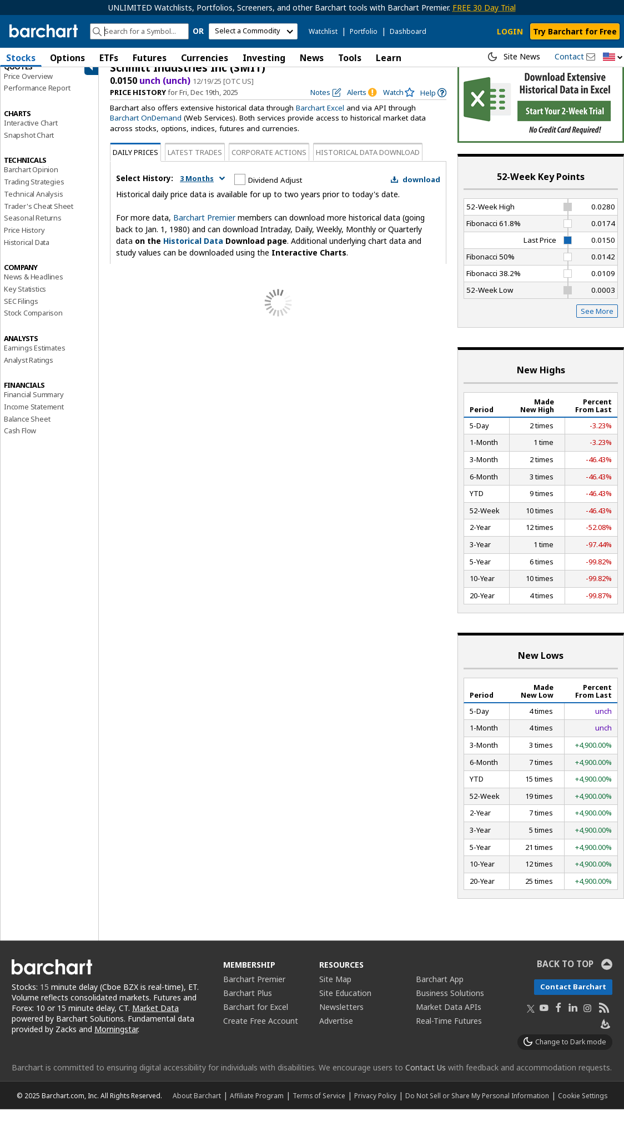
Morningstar (116, 1040)
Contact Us (425, 1079)
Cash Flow (20, 442)
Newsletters (341, 1018)
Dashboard (408, 31)
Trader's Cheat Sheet (38, 217)
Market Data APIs (448, 1018)
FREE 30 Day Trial (484, 7)
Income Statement (34, 418)
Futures (150, 58)
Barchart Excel (320, 119)
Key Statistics (25, 300)
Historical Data (26, 253)
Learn (388, 58)
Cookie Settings (582, 1107)
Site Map (335, 990)
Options (67, 58)
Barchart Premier (204, 228)
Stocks (21, 58)
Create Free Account (260, 1032)
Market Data (155, 1019)
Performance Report (37, 99)
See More (597, 323)
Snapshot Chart (29, 146)
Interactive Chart (31, 134)
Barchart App (440, 990)
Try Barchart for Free (575, 31)
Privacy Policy (375, 1107)
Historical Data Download (368, 163)
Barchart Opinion (31, 181)
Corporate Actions (269, 163)
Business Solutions (450, 1004)
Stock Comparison (33, 324)
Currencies (204, 58)
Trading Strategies (34, 193)
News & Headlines (33, 288)
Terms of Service (319, 1107)
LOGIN (510, 31)
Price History (24, 241)
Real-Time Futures (449, 1032)
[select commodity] (253, 31)
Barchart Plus (247, 1004)
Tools (349, 58)
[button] (613, 57)
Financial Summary (34, 406)
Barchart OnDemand (146, 129)
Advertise (336, 1032)
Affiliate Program (257, 1107)
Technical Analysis (33, 205)
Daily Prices (135, 163)
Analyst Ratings (28, 371)
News (312, 58)
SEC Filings (21, 312)
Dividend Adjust (275, 191)
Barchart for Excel (255, 1018)
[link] (433, 104)
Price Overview (28, 87)
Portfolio (364, 31)
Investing (264, 58)
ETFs (108, 58)
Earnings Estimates (34, 359)
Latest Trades (195, 163)
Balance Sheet (27, 430)
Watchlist (323, 31)
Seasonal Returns (33, 229)
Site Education (345, 1004)
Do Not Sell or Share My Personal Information (477, 1107)
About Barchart (197, 1107)
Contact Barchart (573, 998)
